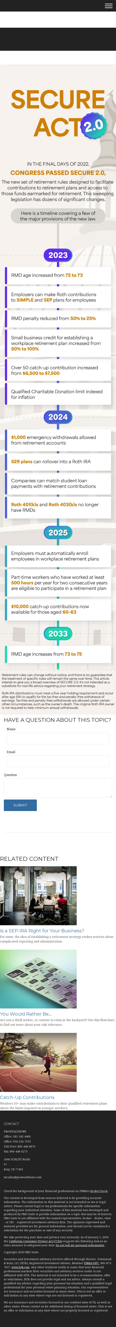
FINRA (88, 1263)
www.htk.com (21, 1267)
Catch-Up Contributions (27, 1097)
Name (11, 729)
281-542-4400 (58, 13)
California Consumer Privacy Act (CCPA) (35, 1241)
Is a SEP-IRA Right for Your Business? (42, 930)
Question (10, 775)
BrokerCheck (98, 1191)
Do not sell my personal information (80, 1245)
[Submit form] (20, 805)
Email (11, 752)
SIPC (96, 1263)
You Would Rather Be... (26, 1014)
